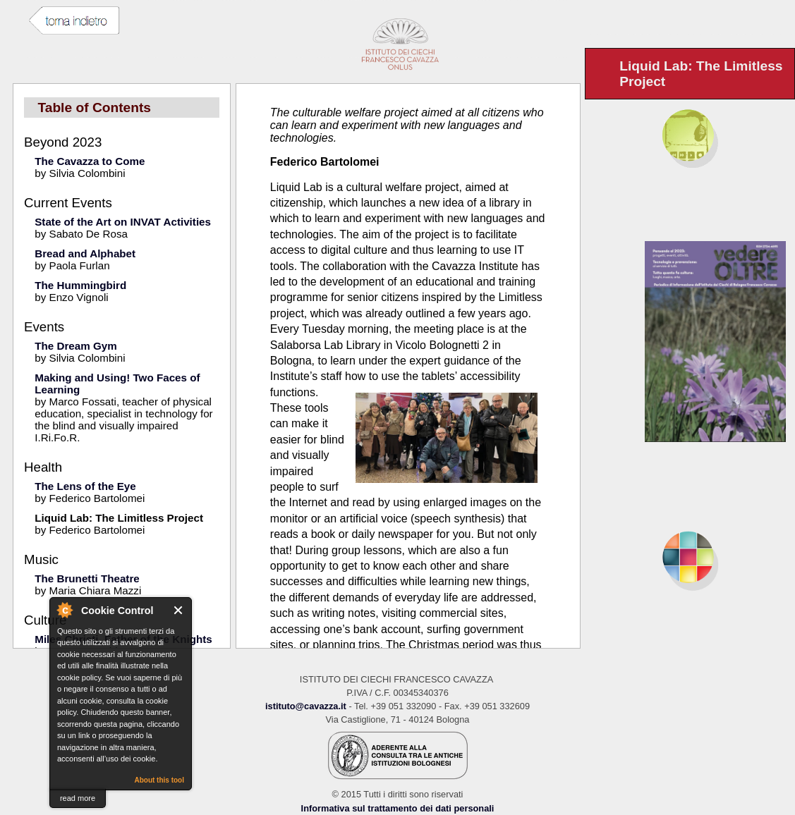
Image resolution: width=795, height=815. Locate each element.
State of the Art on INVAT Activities (123, 222)
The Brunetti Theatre (87, 578)
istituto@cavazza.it (305, 706)
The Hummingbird (80, 285)
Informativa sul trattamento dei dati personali (397, 808)
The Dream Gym (75, 346)
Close (178, 610)
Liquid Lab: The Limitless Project (119, 518)
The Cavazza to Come (90, 161)
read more (77, 798)
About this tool (159, 780)
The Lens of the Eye (85, 486)
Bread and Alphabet (85, 253)
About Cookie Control (64, 610)
